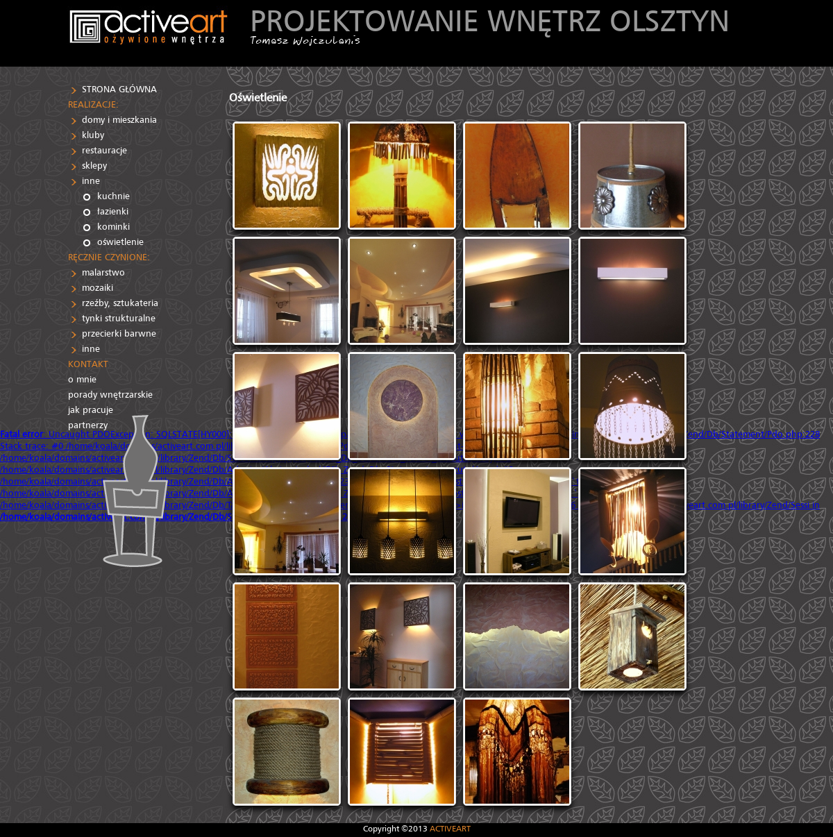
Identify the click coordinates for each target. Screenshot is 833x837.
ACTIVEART (450, 828)
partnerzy (88, 425)
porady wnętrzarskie (110, 394)
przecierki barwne (119, 333)
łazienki (112, 211)
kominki (113, 226)
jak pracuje (90, 410)
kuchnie (113, 196)
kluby (93, 135)
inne (91, 181)
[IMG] (287, 176)
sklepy (94, 165)
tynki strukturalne (118, 318)
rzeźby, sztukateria (120, 303)
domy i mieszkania (119, 120)
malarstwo (103, 272)
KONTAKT (88, 364)
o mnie (82, 379)
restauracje (104, 150)
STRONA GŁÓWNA (119, 89)
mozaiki (97, 288)
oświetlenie (120, 242)
